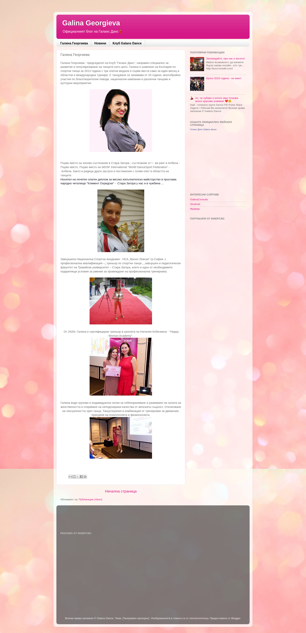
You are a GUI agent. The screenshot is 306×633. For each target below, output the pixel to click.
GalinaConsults (199, 199)
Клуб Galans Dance (127, 43)
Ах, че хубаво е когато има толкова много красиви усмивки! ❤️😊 (216, 100)
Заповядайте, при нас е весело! (225, 58)
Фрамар (195, 208)
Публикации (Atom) (90, 499)
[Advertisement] (219, 161)
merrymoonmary (198, 618)
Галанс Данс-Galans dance (203, 129)
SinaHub (195, 204)
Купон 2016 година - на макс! (223, 78)
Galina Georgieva (91, 23)
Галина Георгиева (74, 43)
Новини (100, 43)
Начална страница (121, 491)
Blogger (235, 618)
